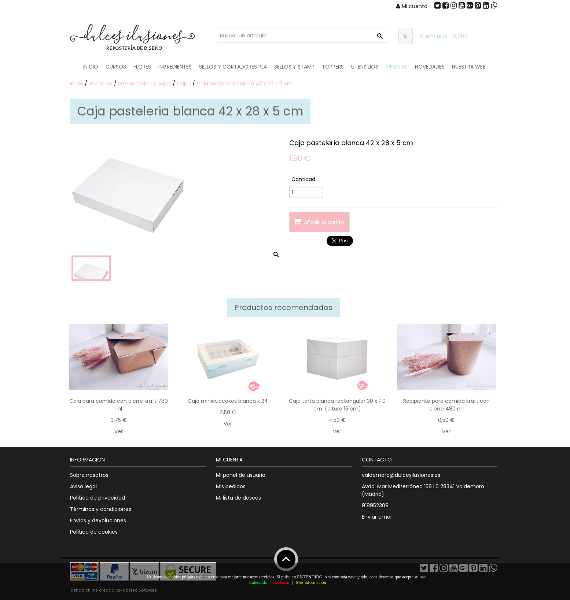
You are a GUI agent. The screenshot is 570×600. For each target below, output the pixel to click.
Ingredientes (175, 66)
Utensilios (364, 66)
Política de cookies (94, 531)
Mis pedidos (231, 486)
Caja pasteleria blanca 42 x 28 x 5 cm (244, 83)
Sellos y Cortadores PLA (233, 66)
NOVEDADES (430, 66)
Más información (311, 582)
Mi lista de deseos (238, 497)
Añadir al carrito (318, 221)
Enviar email (377, 516)
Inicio (90, 66)
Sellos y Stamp (294, 66)
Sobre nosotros (89, 475)
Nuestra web (469, 66)
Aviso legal (83, 486)
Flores (142, 66)
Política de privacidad (97, 497)
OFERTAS (397, 66)
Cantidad (303, 179)
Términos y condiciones (100, 509)
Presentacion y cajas (144, 83)
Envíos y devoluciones (98, 520)
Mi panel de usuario (240, 475)
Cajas (184, 83)
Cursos (116, 66)
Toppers (333, 66)
